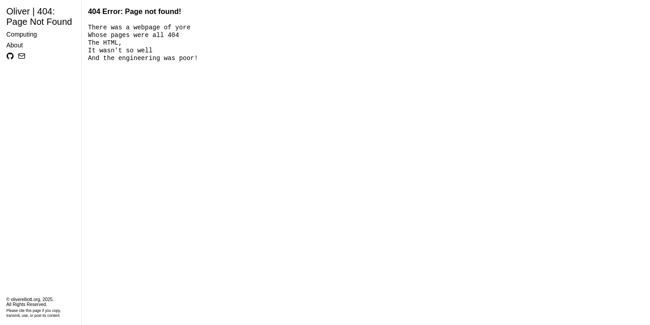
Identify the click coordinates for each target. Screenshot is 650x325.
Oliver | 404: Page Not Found (39, 16)
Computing (21, 34)
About (14, 45)
